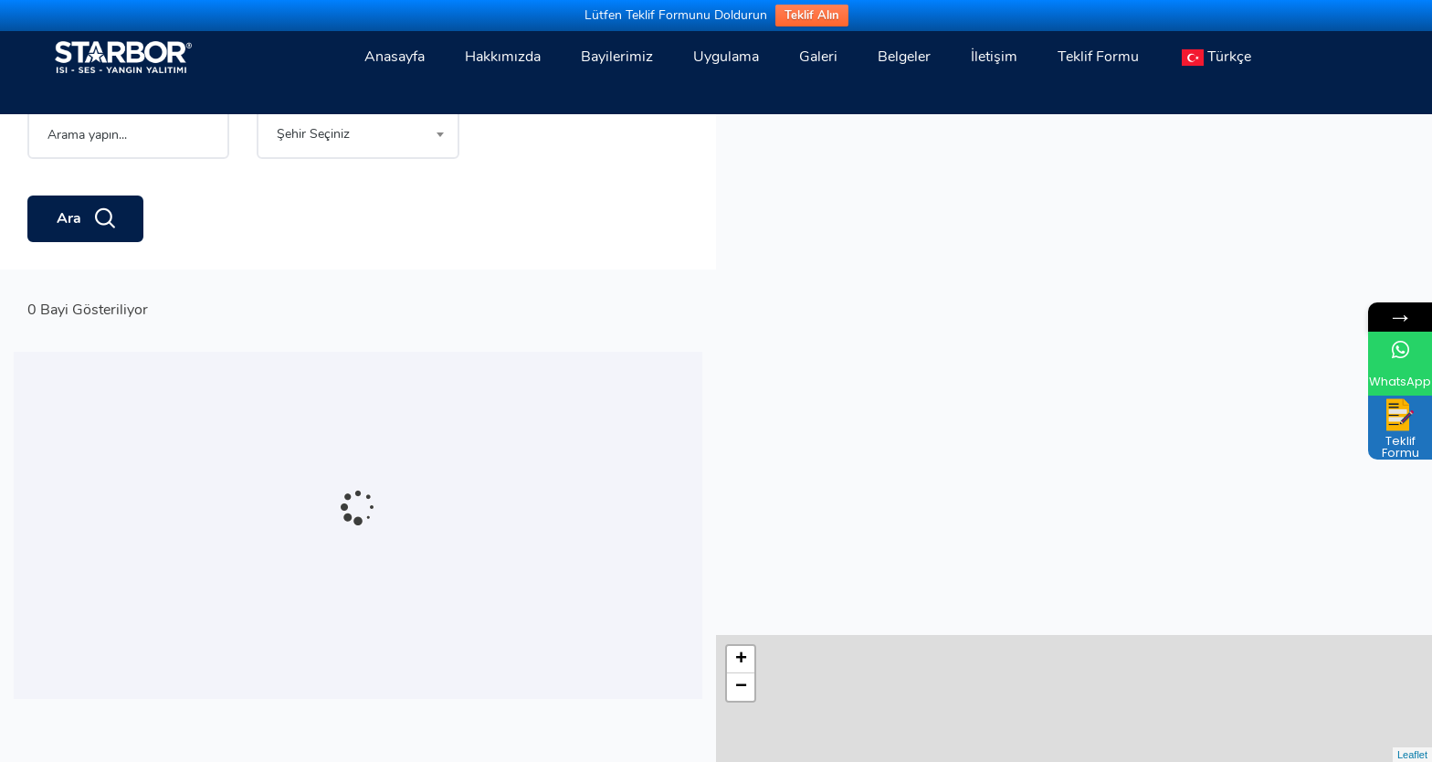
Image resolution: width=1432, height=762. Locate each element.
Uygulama (726, 57)
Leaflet (1412, 754)
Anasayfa (394, 57)
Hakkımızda (503, 57)
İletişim (994, 57)
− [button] (741, 166)
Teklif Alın (811, 15)
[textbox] (357, 197)
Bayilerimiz (617, 57)
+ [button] (741, 139)
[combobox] (357, 197)
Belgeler (904, 57)
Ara (85, 282)
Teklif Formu (1098, 57)
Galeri (818, 57)
